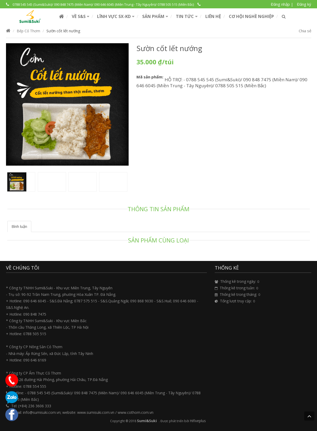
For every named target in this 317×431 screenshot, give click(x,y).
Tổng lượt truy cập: (236, 300)
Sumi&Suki (147, 420)
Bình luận (19, 226)
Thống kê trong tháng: (238, 294)
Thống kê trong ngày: (238, 281)
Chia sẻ (305, 30)
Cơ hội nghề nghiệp (251, 16)
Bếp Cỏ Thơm (28, 30)
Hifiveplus (198, 420)
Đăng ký (304, 4)
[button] (80, 16)
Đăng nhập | (282, 4)
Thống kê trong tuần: (237, 287)
